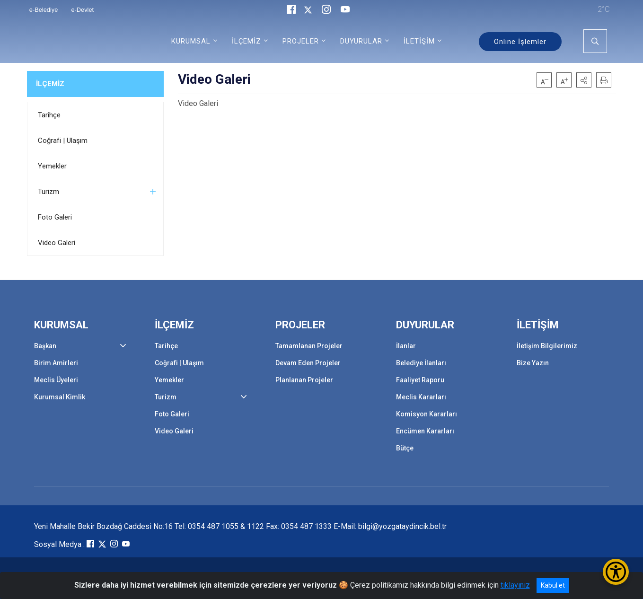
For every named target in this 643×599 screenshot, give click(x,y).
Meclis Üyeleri (56, 380)
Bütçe (405, 448)
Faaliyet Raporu (420, 380)
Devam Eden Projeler (308, 363)
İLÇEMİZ (50, 83)
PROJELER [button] (300, 41)
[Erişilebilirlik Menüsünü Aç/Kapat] (616, 572)
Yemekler (52, 166)
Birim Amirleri (56, 363)
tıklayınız (515, 585)
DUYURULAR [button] (361, 41)
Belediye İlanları (421, 363)
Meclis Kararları (421, 397)
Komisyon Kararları (426, 414)
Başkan (45, 346)
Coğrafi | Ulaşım (63, 140)
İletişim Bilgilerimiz (547, 346)
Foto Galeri (55, 217)
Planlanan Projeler (304, 380)
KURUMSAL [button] (191, 41)
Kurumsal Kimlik (59, 397)
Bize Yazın (533, 363)
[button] (583, 80)
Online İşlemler (520, 41)
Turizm (48, 191)
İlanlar (406, 346)
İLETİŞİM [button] (419, 41)
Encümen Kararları (425, 431)
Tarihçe (49, 115)
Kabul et (553, 585)
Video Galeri (56, 242)
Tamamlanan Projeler (309, 346)
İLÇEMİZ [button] (246, 41)
